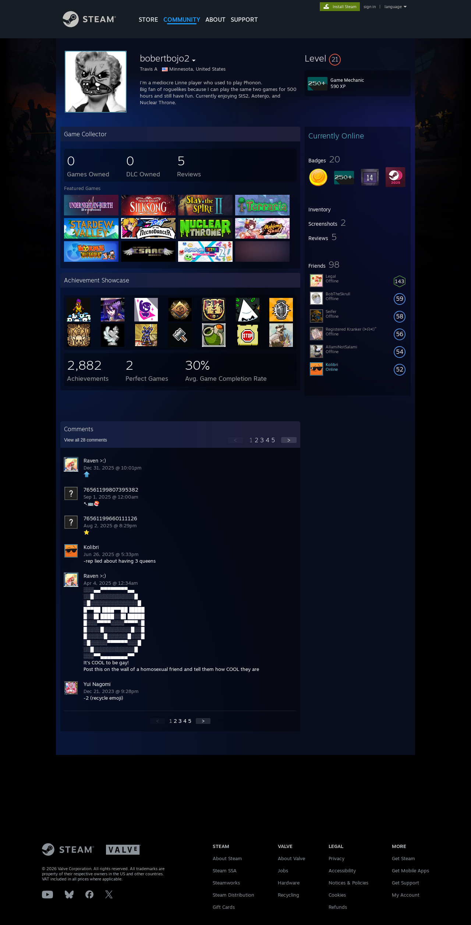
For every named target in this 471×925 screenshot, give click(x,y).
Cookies (337, 895)
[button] (358, 58)
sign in (370, 6)
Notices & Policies (348, 883)
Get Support (405, 883)
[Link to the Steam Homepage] (95, 25)
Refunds (338, 907)
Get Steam (403, 858)
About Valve (291, 858)
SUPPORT (244, 19)
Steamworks (226, 883)
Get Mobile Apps (410, 870)
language (393, 6)
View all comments (85, 440)
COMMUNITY (181, 19)
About (215, 19)
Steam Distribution (233, 895)
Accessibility (342, 870)
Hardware (289, 883)
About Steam (227, 858)
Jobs (283, 870)
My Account (405, 895)
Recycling (288, 895)
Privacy (336, 858)
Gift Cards (224, 907)
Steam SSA (225, 870)
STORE (148, 19)
